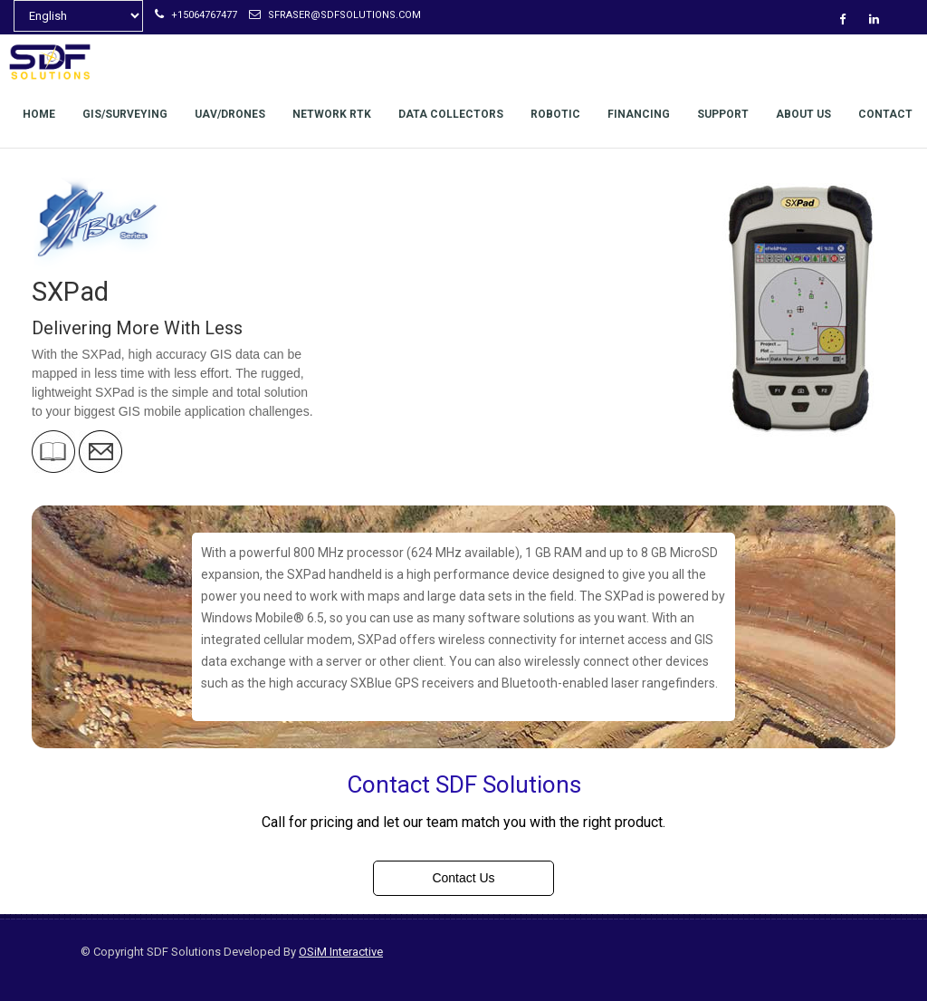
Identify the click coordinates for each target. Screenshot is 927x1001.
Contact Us (463, 878)
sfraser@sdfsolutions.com (335, 15)
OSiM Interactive (341, 951)
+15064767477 (196, 15)
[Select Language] (78, 16)
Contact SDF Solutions (464, 784)
